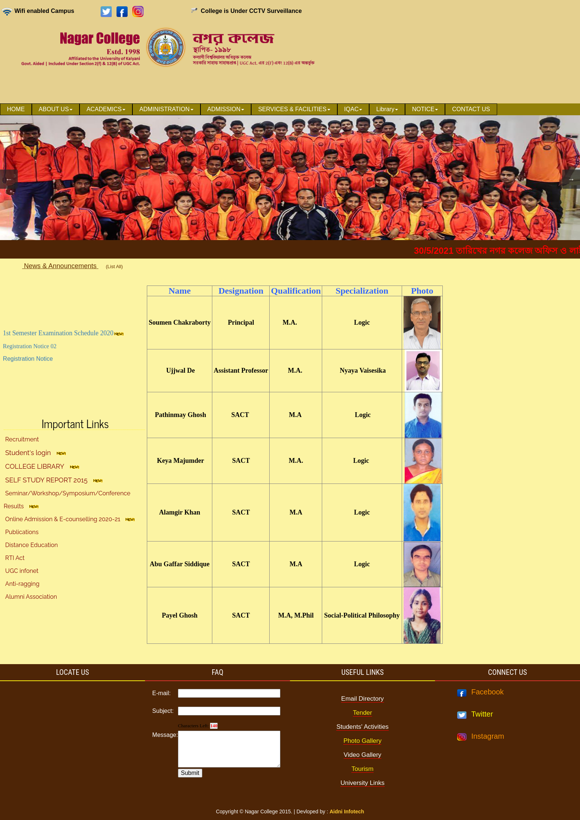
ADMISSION (225, 109)
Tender (362, 712)
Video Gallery (362, 754)
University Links (362, 782)
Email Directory (362, 698)
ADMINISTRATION (166, 109)
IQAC (353, 109)
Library (387, 109)
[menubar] (248, 109)
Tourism (362, 768)
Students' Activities (362, 726)
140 (214, 725)
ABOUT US (56, 109)
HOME (16, 109)
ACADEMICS (106, 109)
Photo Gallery (362, 740)
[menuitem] (16, 109)
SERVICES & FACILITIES (294, 109)
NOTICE (425, 109)
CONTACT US (471, 109)
